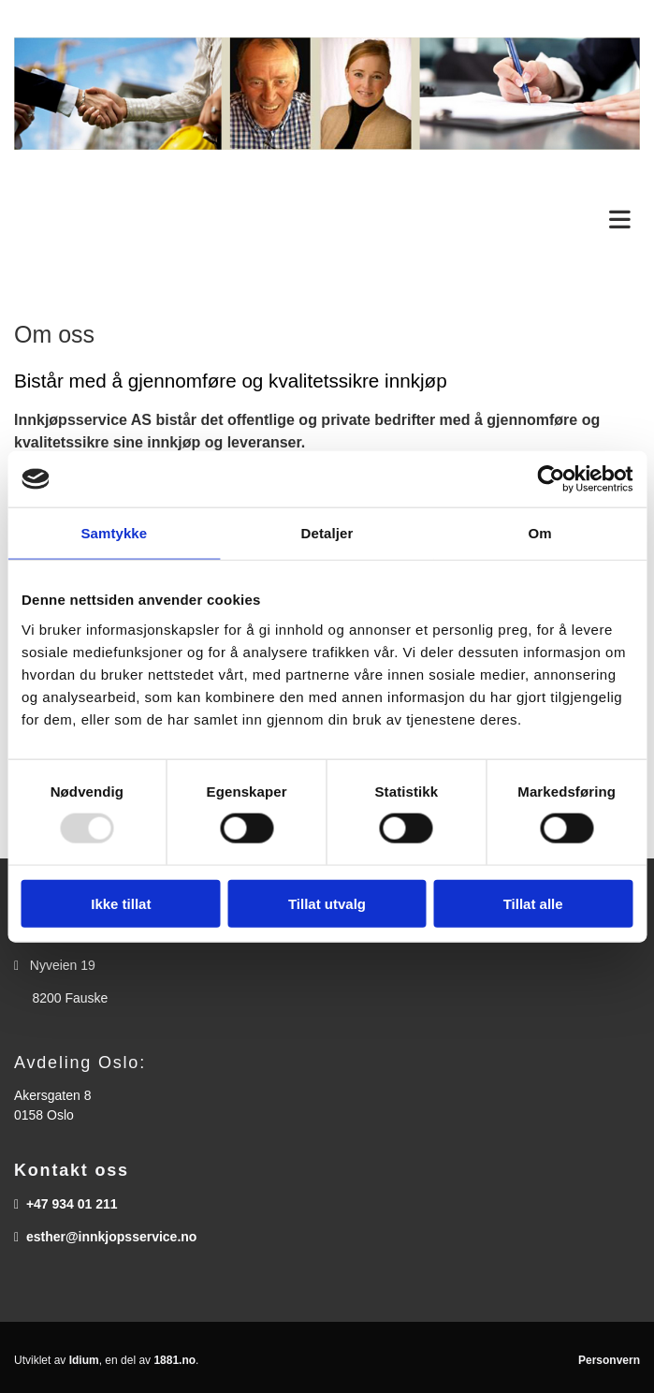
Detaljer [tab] (327, 533)
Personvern (609, 1360)
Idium (84, 1360)
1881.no (174, 1360)
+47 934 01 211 (72, 1203)
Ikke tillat (121, 903)
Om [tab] (540, 533)
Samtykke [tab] (113, 533)
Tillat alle (533, 903)
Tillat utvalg (327, 903)
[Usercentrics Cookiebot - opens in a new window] (550, 479)
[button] (327, 220)
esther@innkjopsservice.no (111, 1236)
